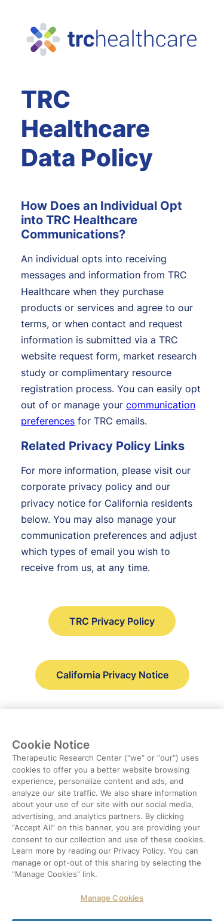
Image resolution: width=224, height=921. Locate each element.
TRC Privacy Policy (112, 621)
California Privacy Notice (112, 675)
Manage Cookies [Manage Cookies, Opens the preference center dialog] (112, 901)
